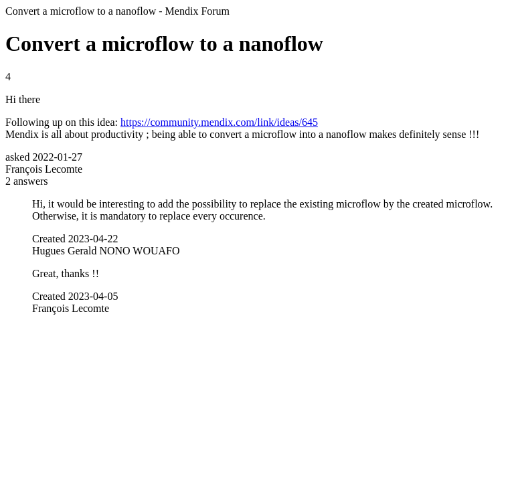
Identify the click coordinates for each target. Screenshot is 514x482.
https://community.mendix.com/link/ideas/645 (219, 122)
